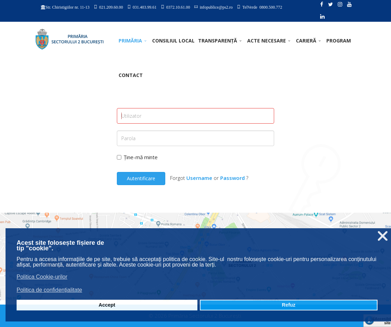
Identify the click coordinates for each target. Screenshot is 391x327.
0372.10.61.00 (178, 7)
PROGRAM (338, 40)
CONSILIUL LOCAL (173, 40)
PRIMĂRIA (130, 40)
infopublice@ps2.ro (216, 7)
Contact (131, 75)
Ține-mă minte (137, 157)
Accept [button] (107, 305)
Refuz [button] (288, 305)
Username (199, 177)
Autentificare (141, 178)
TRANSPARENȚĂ (217, 40)
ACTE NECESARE (266, 40)
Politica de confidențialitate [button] (49, 290)
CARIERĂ (306, 40)
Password (232, 177)
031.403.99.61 (145, 7)
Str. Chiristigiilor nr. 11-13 (68, 7)
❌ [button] (382, 236)
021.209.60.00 (111, 7)
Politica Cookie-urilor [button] (42, 277)
